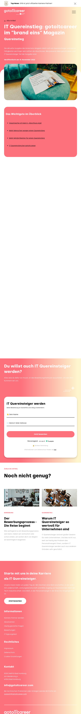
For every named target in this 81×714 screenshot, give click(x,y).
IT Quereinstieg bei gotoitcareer (22, 146)
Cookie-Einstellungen (13, 657)
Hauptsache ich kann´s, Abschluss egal (25, 123)
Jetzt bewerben (40, 434)
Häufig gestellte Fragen (14, 626)
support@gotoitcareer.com (15, 694)
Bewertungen (9, 630)
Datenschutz (9, 652)
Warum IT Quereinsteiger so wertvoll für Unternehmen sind (55, 524)
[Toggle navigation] (74, 12)
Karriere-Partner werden (14, 618)
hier (55, 449)
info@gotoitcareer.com (18, 685)
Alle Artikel (10, 21)
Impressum (8, 648)
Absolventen (9, 622)
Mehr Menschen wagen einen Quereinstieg (27, 131)
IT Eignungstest (10, 634)
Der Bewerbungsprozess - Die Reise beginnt (20, 522)
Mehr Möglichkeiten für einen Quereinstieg (27, 138)
